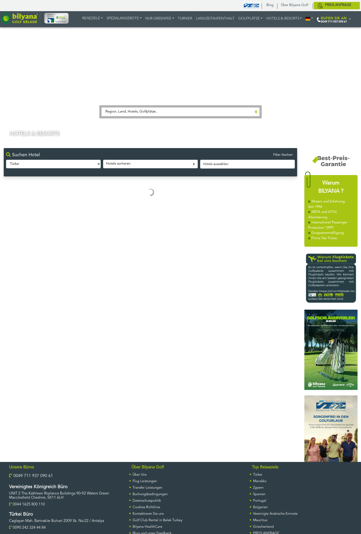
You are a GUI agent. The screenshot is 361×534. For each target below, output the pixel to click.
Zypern (258, 488)
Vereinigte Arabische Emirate (275, 514)
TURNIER (185, 18)
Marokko (260, 481)
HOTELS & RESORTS (282, 18)
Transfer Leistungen (147, 488)
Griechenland (263, 527)
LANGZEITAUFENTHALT (215, 18)
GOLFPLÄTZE (249, 18)
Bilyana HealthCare (147, 527)
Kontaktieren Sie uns (148, 514)
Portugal (259, 501)
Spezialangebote (123, 18)
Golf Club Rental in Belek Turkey (157, 520)
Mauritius (260, 520)
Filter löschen (283, 154)
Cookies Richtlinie (146, 507)
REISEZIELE (91, 18)
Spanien (259, 494)
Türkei (257, 475)
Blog (269, 5)
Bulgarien (260, 507)
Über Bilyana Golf (294, 5)
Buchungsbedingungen (150, 494)
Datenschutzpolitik (147, 501)
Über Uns (139, 475)
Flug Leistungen (145, 481)
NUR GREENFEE (158, 18)
